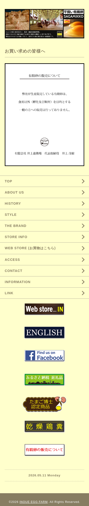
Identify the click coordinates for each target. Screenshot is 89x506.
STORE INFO (16, 237)
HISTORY (13, 203)
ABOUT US (14, 192)
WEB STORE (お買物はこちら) (30, 248)
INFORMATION (18, 282)
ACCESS (12, 260)
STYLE (11, 215)
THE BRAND (15, 226)
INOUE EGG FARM (33, 502)
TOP (8, 181)
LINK (9, 293)
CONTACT (13, 271)
